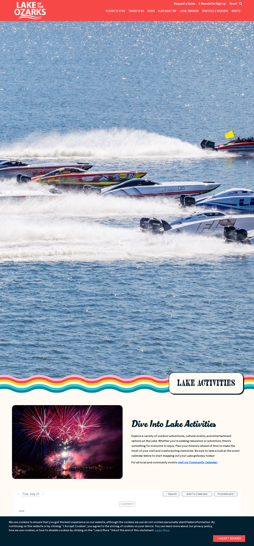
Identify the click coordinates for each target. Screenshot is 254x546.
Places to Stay (115, 11)
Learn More (162, 530)
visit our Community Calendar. (198, 462)
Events (236, 11)
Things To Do (136, 11)
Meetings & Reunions (215, 11)
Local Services (189, 11)
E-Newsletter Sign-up (212, 4)
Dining (151, 11)
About (233, 4)
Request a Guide (184, 4)
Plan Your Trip (167, 11)
